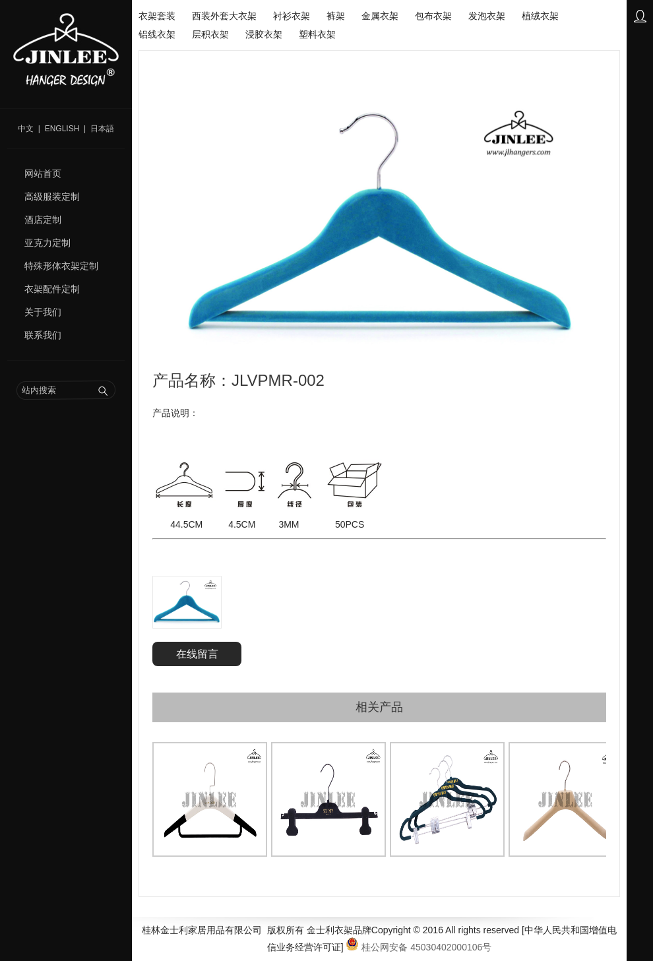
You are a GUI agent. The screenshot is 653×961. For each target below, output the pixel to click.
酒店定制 (42, 219)
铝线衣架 (157, 34)
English (62, 128)
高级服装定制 (52, 196)
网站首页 (42, 173)
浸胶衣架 (263, 34)
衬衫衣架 (291, 16)
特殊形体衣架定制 (61, 266)
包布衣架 (433, 16)
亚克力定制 (47, 242)
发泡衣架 (486, 16)
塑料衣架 (317, 34)
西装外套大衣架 (224, 16)
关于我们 (42, 312)
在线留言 (197, 654)
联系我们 (42, 335)
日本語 (102, 128)
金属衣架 (379, 16)
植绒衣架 (540, 16)
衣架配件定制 (52, 289)
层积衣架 (210, 34)
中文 (26, 128)
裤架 (335, 16)
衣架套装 (157, 16)
